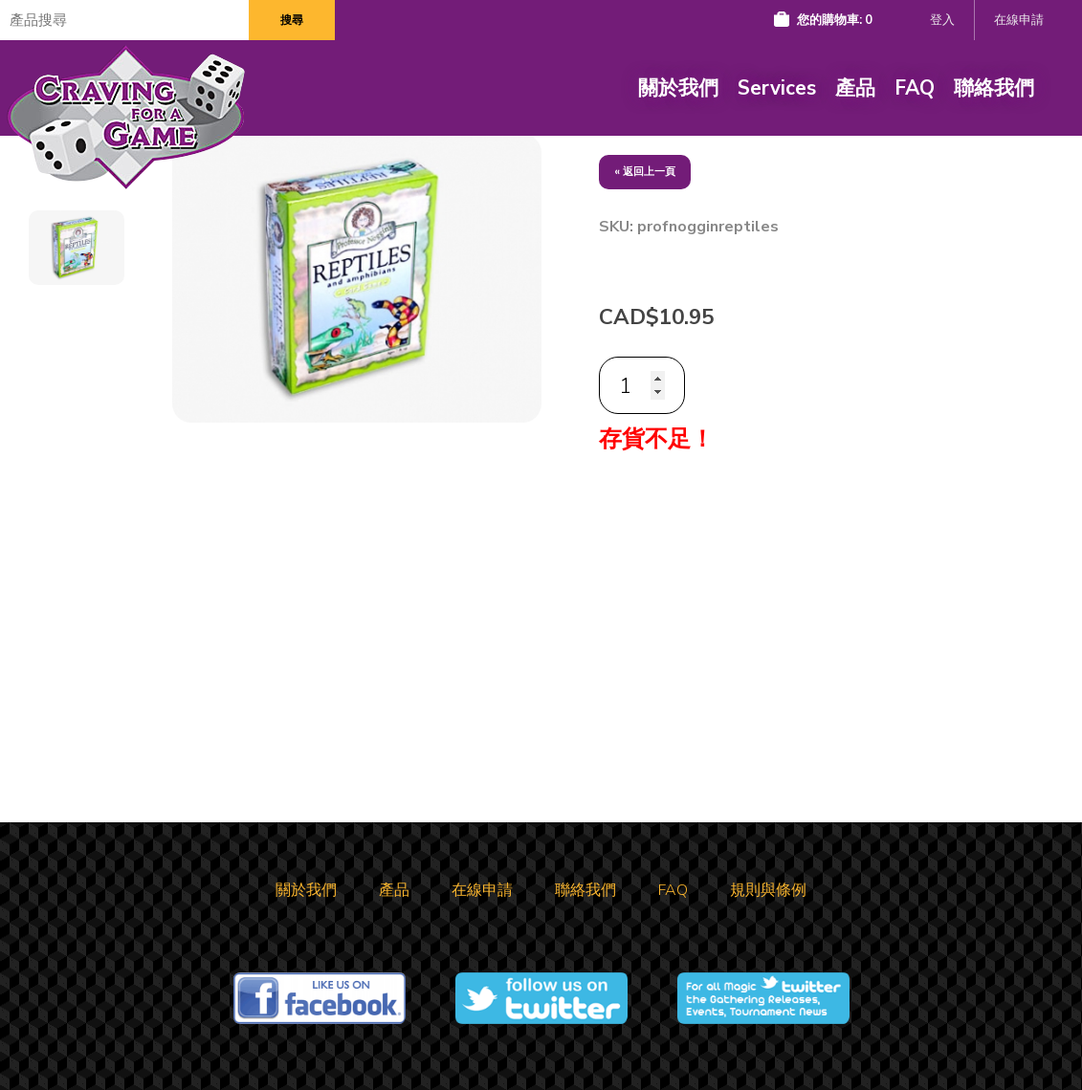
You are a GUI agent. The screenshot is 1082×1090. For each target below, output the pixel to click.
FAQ (914, 88)
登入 (942, 20)
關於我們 (678, 88)
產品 (855, 88)
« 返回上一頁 (644, 171)
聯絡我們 (994, 88)
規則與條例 (768, 890)
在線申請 (1019, 20)
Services (777, 88)
